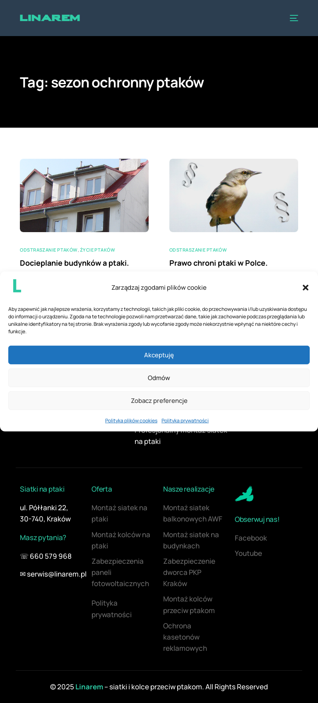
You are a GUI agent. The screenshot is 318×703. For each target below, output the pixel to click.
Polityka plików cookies (131, 420)
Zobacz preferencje (159, 400)
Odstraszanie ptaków (48, 249)
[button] (305, 287)
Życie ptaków (97, 249)
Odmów (159, 377)
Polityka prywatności (185, 420)
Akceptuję (159, 355)
